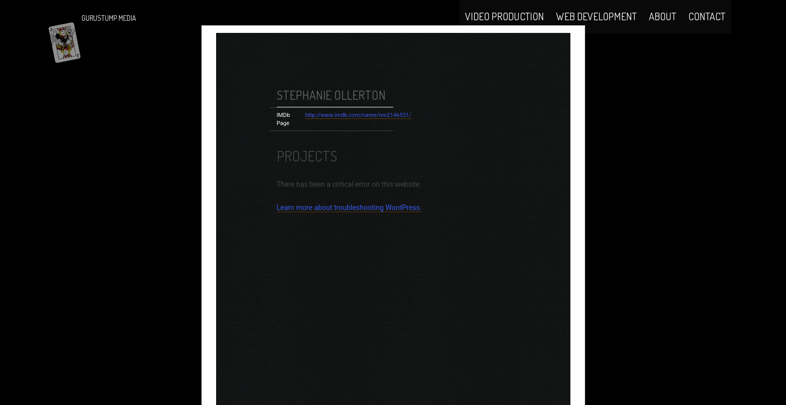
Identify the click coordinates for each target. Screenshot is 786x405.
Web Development (596, 26)
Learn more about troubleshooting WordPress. (349, 232)
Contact (706, 26)
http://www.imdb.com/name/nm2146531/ (358, 139)
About (662, 26)
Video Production (504, 26)
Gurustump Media (108, 18)
